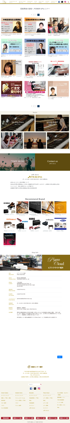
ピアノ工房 (45, 402)
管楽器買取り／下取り (34, 398)
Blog (30, 400)
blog (58, 407)
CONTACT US (54, 2)
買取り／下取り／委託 (6, 398)
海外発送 (3, 400)
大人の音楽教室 (4, 408)
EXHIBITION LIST (13, 2)
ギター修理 (3, 402)
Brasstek (31, 392)
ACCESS (47, 2)
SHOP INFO (41, 2)
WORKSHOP (30, 2)
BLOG (35, 2)
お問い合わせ (32, 408)
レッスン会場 (60, 402)
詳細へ (59, 356)
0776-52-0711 (35, 177)
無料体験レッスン (61, 397)
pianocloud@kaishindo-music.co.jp (24, 298)
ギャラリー (31, 405)
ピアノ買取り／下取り (48, 398)
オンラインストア (5, 395)
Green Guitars (4, 392)
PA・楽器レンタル (61, 404)
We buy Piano (22, 2)
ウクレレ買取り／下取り (20, 400)
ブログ (2, 405)
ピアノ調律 (45, 405)
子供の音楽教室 (60, 399)
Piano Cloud (46, 392)
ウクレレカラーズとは (20, 398)
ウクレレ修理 (18, 405)
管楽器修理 (31, 402)
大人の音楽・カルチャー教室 (62, 393)
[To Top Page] (4, 2)
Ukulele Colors (18, 392)
